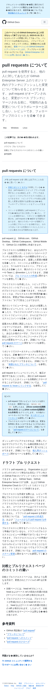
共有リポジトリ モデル (17, 187)
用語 (20, 683)
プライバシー (29, 683)
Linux (25, 128)
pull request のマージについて (26, 430)
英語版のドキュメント (17, 13)
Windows (15, 128)
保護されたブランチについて (22, 364)
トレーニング (19, 688)
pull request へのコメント (19, 638)
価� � (31, 686)
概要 (34, 688)
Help (12, 686)
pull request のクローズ (18, 642)
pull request (29, 630)
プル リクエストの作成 (26, 276)
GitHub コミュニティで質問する (17, 661)
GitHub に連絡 (21, 686)
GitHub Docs (13, 22)
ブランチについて (15, 634)
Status (6, 686)
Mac (5, 128)
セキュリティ (40, 683)
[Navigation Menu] (44, 22)
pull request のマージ (12, 343)
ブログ (28, 688)
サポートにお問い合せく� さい (16, 665)
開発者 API (40, 686)
